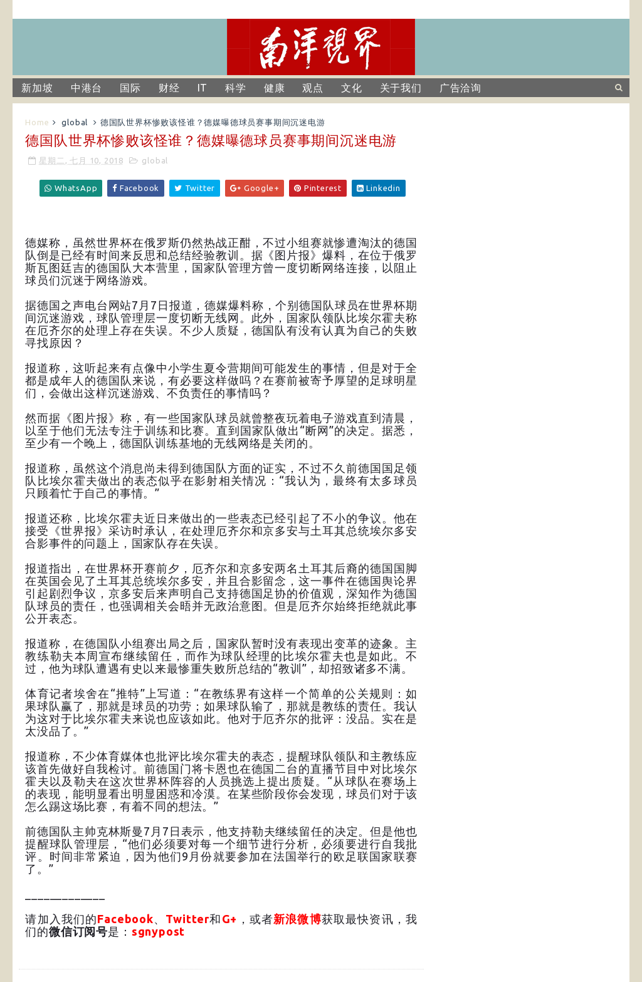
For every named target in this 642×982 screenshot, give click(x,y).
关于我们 (401, 87)
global (74, 122)
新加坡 (37, 87)
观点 (313, 87)
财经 (169, 87)
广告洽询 (460, 87)
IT (202, 87)
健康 (274, 87)
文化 (351, 87)
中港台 (86, 87)
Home (37, 122)
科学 (235, 87)
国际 (130, 87)
